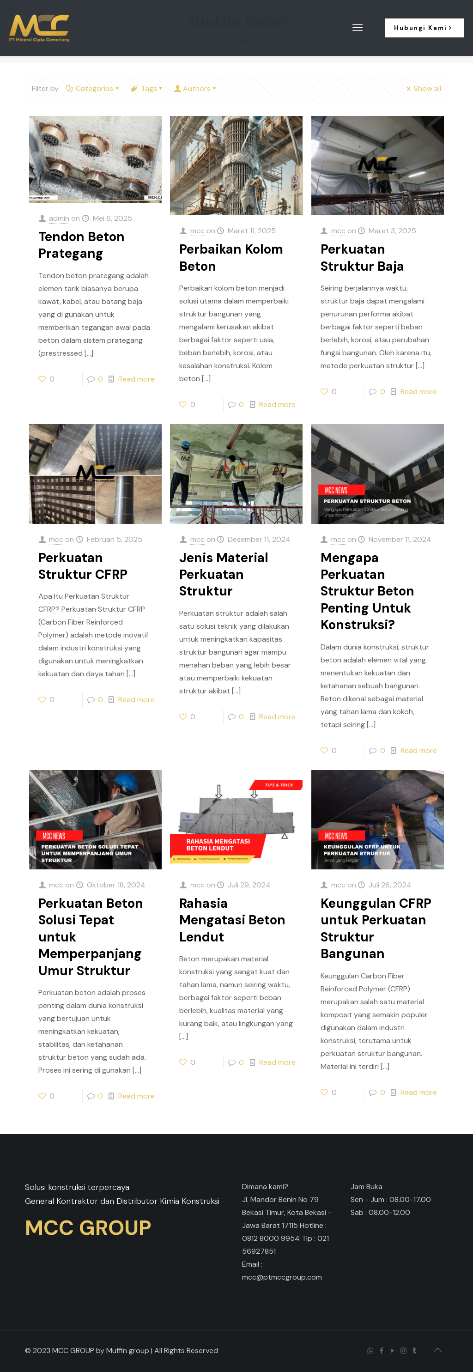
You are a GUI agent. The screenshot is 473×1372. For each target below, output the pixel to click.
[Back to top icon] (438, 1350)
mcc (197, 231)
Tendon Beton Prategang (81, 245)
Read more (136, 379)
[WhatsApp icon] (371, 1350)
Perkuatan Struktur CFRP (82, 566)
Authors (196, 88)
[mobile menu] (358, 28)
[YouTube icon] (393, 1350)
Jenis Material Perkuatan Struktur (223, 574)
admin (59, 218)
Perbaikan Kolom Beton (231, 257)
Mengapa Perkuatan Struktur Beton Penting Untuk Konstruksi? (367, 591)
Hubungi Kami (424, 28)
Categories (94, 88)
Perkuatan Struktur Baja (362, 257)
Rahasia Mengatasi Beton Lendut (232, 920)
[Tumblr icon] (415, 1350)
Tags (147, 88)
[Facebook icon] (382, 1350)
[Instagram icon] (404, 1350)
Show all (423, 88)
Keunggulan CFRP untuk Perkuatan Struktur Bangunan (376, 928)
